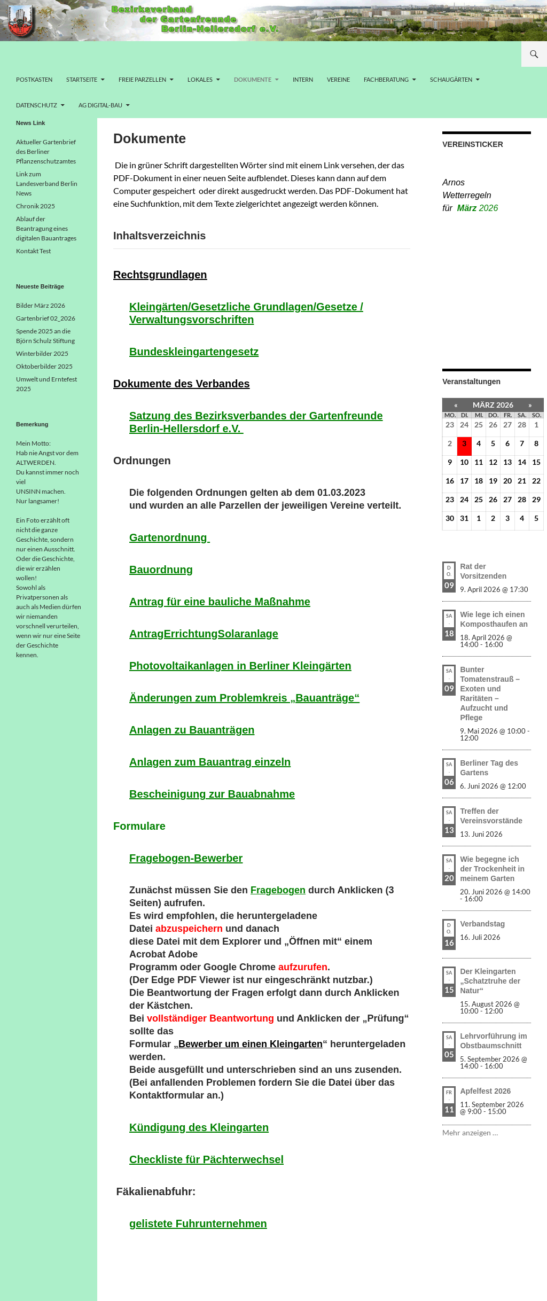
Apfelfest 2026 (485, 1091)
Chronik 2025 (35, 206)
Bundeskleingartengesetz (194, 351)
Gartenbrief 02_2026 (45, 318)
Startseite (81, 79)
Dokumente (252, 79)
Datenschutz (36, 105)
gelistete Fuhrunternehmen (198, 1223)
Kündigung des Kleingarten (199, 1127)
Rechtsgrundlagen (160, 275)
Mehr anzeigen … (470, 1132)
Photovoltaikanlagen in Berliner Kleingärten (240, 666)
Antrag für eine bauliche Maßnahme (219, 601)
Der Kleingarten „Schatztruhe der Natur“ (490, 981)
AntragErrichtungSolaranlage (203, 634)
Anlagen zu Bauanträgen (191, 730)
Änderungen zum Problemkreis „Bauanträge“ (244, 698)
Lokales (200, 79)
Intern (303, 79)
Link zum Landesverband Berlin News (46, 183)
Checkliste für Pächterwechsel (206, 1159)
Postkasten (34, 79)
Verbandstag (482, 924)
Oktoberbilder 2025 (44, 366)
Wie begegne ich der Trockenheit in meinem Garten (492, 869)
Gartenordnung (169, 537)
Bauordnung (161, 569)
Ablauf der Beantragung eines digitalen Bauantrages (46, 228)
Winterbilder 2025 (42, 353)
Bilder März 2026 (40, 305)
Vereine (338, 79)
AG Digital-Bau (100, 105)
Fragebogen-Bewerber (186, 858)
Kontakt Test (33, 251)
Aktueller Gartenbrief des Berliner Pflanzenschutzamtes (46, 151)
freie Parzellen (142, 79)
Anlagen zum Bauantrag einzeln (210, 762)
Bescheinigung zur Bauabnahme (212, 794)
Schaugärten (451, 79)
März (477, 208)
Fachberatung (386, 79)
